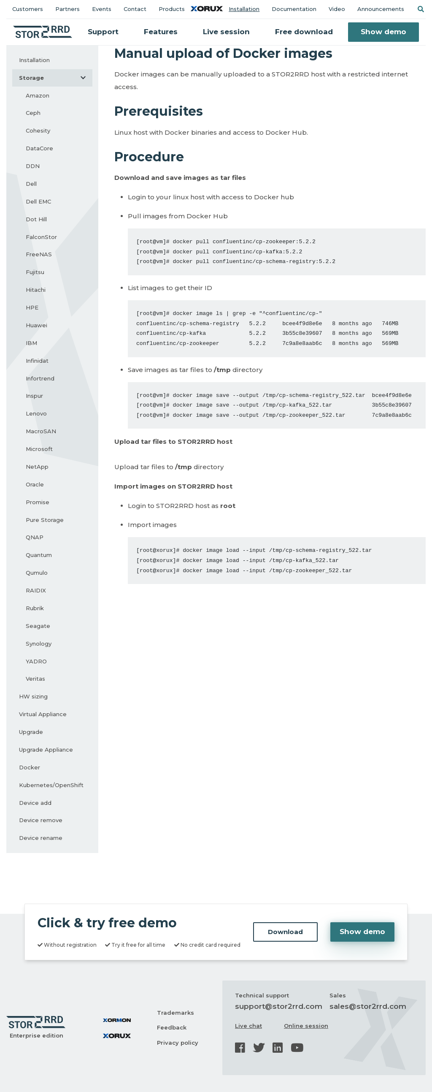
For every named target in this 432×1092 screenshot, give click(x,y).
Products (172, 8)
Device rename (40, 837)
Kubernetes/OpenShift (51, 785)
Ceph (33, 112)
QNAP (34, 537)
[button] (420, 9)
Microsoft (39, 448)
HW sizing (33, 696)
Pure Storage (45, 519)
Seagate (38, 625)
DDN (33, 166)
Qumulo (37, 572)
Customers (27, 8)
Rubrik (35, 608)
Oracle (35, 484)
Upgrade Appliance (46, 749)
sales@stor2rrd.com (367, 1006)
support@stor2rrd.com (278, 1006)
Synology (38, 643)
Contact (135, 8)
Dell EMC (38, 201)
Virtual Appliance (43, 714)
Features (161, 31)
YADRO (36, 661)
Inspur (34, 395)
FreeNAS (39, 254)
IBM (31, 343)
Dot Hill (36, 219)
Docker (29, 767)
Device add (35, 802)
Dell (31, 183)
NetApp (37, 466)
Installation (244, 8)
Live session (226, 31)
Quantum (39, 554)
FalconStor (41, 237)
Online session (306, 1025)
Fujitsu (35, 272)
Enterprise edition (36, 1035)
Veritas (35, 678)
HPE (32, 307)
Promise (37, 502)
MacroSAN (41, 431)
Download (285, 932)
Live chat (248, 1025)
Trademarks (175, 1012)
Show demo (383, 31)
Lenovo (36, 413)
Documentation (294, 8)
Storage (55, 77)
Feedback (171, 1027)
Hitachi (36, 289)
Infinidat (37, 360)
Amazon (37, 95)
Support (103, 31)
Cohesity (38, 130)
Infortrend (40, 378)
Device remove (40, 820)
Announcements (380, 8)
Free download (304, 31)
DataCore (39, 148)
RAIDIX (36, 590)
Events (101, 8)
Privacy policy (177, 1042)
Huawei (36, 325)
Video (337, 8)
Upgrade (31, 731)
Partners (67, 8)
